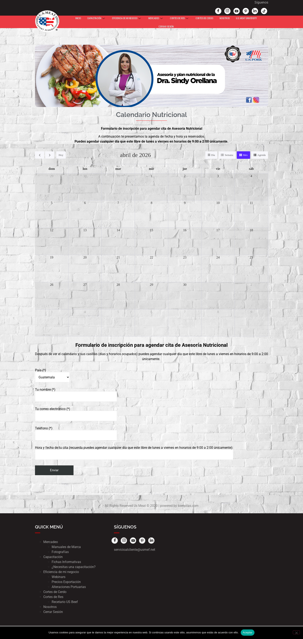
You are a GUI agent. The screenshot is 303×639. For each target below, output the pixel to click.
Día (213, 155)
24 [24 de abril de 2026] (218, 257)
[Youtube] (230, 11)
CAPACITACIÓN (96, 18)
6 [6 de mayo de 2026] (151, 312)
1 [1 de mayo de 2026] (218, 284)
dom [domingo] (52, 168)
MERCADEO (155, 18)
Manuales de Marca (66, 547)
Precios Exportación (66, 582)
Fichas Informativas (66, 562)
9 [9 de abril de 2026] (185, 203)
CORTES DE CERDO (204, 18)
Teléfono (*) (76, 434)
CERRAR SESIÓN (166, 26)
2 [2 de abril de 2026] (185, 176)
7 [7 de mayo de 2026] (185, 312)
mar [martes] (118, 168)
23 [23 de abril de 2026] (184, 257)
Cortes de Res (53, 597)
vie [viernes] (218, 168)
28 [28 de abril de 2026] (118, 284)
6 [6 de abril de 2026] (85, 203)
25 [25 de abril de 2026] (251, 257)
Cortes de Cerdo (54, 592)
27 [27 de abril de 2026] (85, 284)
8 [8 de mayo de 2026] (218, 312)
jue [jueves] (185, 168)
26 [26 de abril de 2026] (51, 284)
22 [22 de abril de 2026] (151, 257)
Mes (245, 155)
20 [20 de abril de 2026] (85, 257)
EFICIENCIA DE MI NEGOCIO (126, 18)
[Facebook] (212, 11)
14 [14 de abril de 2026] (118, 230)
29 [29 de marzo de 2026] (51, 176)
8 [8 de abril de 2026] (151, 203)
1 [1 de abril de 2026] (151, 176)
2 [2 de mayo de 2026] (251, 284)
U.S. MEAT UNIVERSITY (246, 18)
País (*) (52, 376)
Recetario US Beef (65, 602)
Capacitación (53, 557)
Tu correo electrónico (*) (76, 414)
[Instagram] (221, 11)
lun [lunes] (85, 168)
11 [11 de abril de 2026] (251, 203)
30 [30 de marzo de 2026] (85, 176)
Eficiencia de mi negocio (61, 572)
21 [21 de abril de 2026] (118, 257)
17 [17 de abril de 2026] (218, 230)
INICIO (78, 18)
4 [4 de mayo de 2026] (85, 312)
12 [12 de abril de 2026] (51, 230)
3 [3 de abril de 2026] (218, 176)
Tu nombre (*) (76, 395)
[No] (296, 632)
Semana (228, 155)
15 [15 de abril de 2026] (151, 230)
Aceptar (248, 632)
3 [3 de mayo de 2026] (51, 312)
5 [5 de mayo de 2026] (118, 312)
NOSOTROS (224, 18)
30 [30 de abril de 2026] (184, 284)
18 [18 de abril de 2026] (251, 230)
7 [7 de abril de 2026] (118, 203)
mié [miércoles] (151, 168)
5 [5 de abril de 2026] (51, 203)
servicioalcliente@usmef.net (134, 550)
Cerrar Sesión (53, 612)
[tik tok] (257, 11)
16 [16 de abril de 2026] (184, 230)
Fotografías (60, 552)
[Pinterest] (239, 11)
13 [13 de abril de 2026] (85, 230)
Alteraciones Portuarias (69, 587)
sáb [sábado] (251, 168)
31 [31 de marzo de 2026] (118, 176)
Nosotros (50, 607)
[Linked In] (248, 11)
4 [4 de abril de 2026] (251, 176)
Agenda (261, 155)
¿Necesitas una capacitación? (74, 567)
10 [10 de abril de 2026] (218, 203)
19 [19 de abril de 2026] (51, 257)
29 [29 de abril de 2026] (151, 284)
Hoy (61, 155)
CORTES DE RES (179, 18)
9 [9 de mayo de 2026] (251, 312)
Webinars (58, 577)
